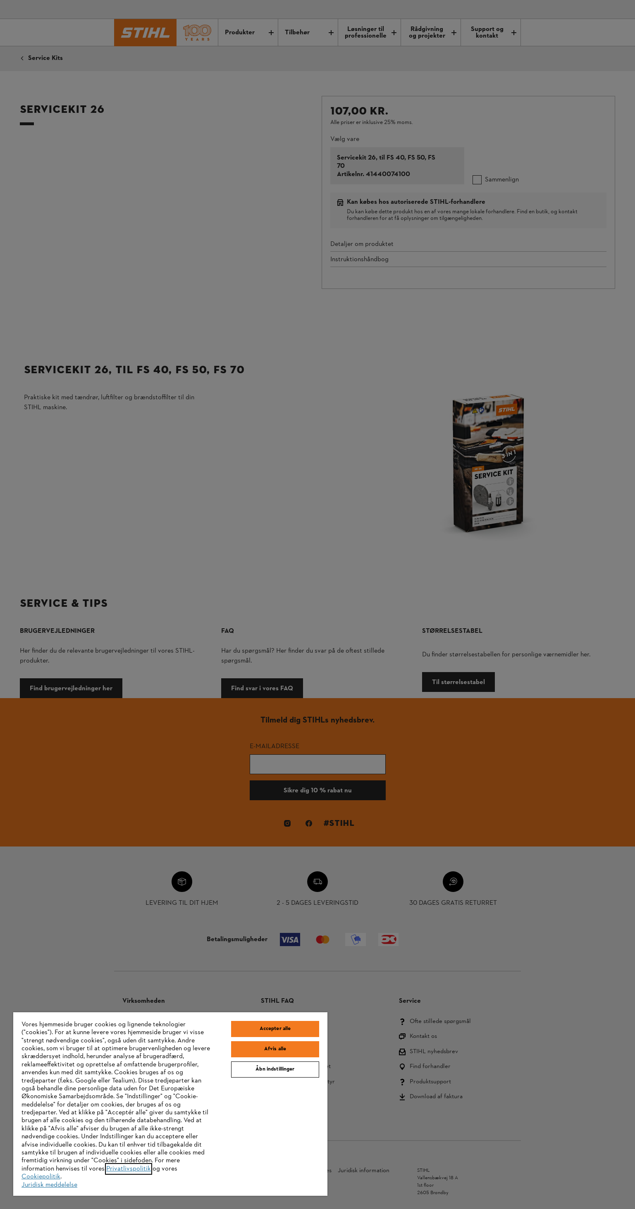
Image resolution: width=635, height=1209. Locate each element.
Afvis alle (275, 1049)
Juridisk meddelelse (49, 1185)
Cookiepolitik (40, 1176)
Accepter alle (275, 1029)
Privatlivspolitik (128, 1168)
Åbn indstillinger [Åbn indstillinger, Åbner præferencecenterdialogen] (274, 1069)
